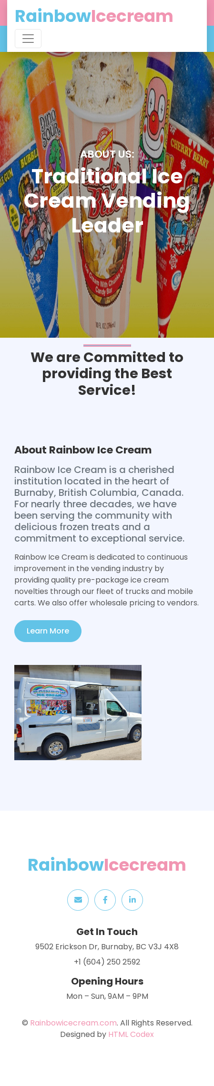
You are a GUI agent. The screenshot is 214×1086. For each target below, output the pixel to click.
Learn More (48, 630)
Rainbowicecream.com (73, 1022)
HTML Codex (131, 1034)
